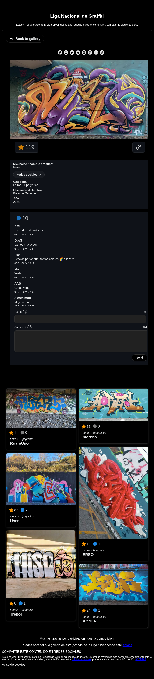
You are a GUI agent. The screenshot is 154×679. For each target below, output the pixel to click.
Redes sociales (26, 174)
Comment (20, 327)
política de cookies (81, 659)
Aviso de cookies (13, 664)
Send (139, 357)
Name (18, 311)
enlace (127, 645)
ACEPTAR (140, 659)
